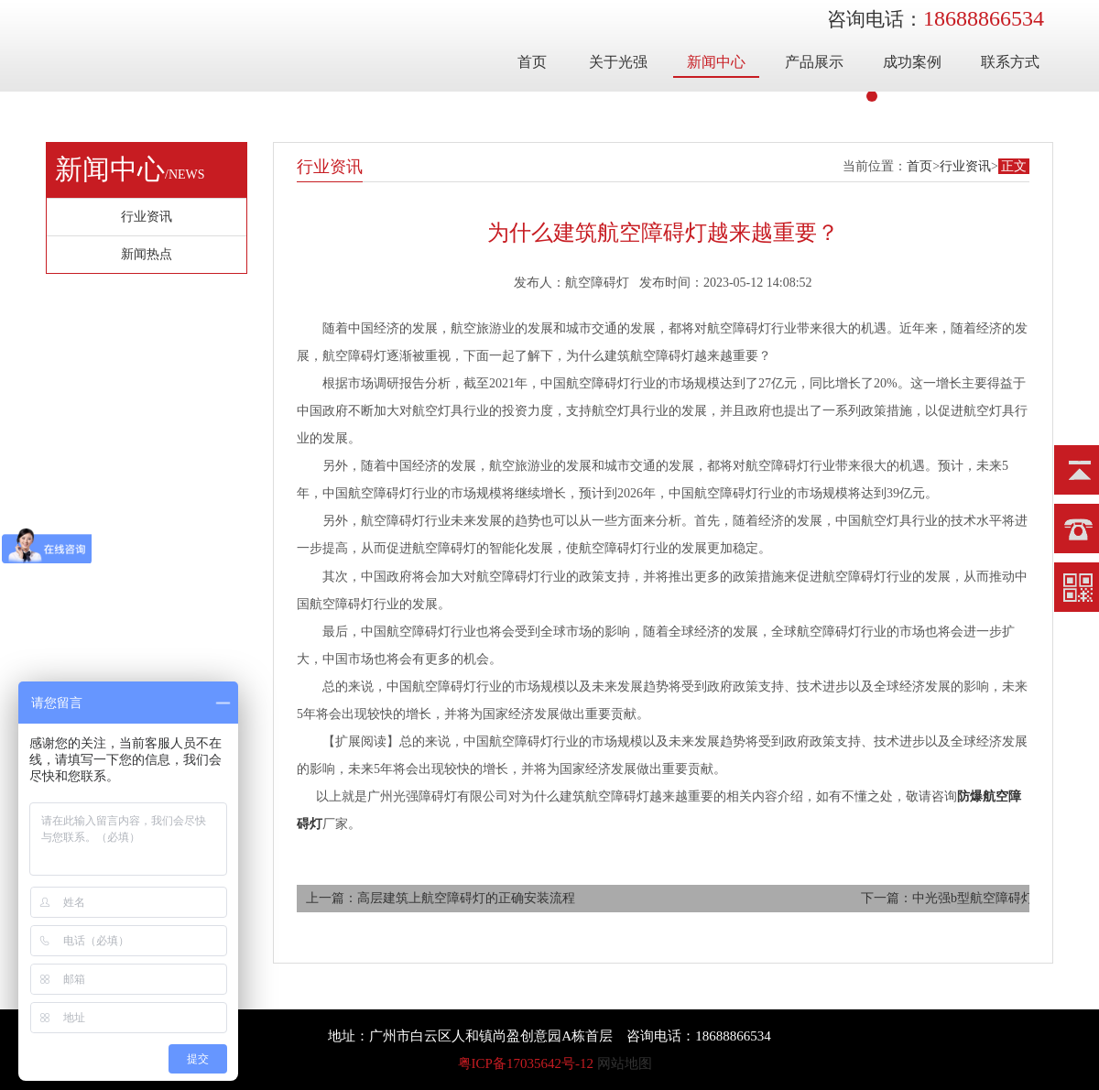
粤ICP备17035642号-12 (525, 1063)
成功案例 (912, 62)
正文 (1014, 166)
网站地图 (624, 1063)
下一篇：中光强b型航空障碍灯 (947, 898)
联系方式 (1010, 62)
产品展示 (814, 62)
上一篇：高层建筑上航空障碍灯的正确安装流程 (440, 898)
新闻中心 (716, 62)
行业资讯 (965, 166)
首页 (532, 62)
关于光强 (618, 62)
